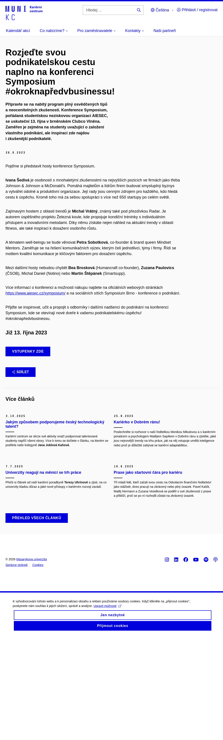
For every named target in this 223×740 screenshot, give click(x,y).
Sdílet (20, 372)
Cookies (37, 669)
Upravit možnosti (108, 714)
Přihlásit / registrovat (197, 10)
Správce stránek (16, 669)
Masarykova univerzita (31, 663)
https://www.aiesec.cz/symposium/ (35, 293)
